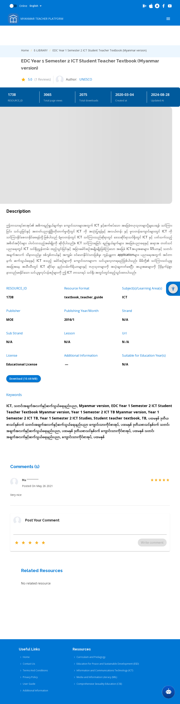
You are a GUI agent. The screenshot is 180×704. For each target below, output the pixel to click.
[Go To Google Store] (144, 6)
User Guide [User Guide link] (29, 639)
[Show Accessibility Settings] (173, 288)
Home (25, 50)
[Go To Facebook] (163, 6)
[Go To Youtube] (169, 6)
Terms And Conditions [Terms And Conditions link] (35, 626)
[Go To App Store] (151, 6)
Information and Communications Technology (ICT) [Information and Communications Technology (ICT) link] (105, 626)
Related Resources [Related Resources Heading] (42, 570)
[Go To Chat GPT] (168, 692)
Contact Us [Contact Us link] (29, 619)
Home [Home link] (26, 612)
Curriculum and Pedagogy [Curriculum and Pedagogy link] (91, 612)
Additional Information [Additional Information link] (35, 646)
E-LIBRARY (41, 50)
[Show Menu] (168, 19)
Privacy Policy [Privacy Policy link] (30, 632)
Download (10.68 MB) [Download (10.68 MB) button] (23, 378)
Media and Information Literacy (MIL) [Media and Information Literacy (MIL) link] (97, 632)
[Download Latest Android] (157, 6)
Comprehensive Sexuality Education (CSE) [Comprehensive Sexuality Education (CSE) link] (99, 639)
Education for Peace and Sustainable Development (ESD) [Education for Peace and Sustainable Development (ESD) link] (108, 619)
